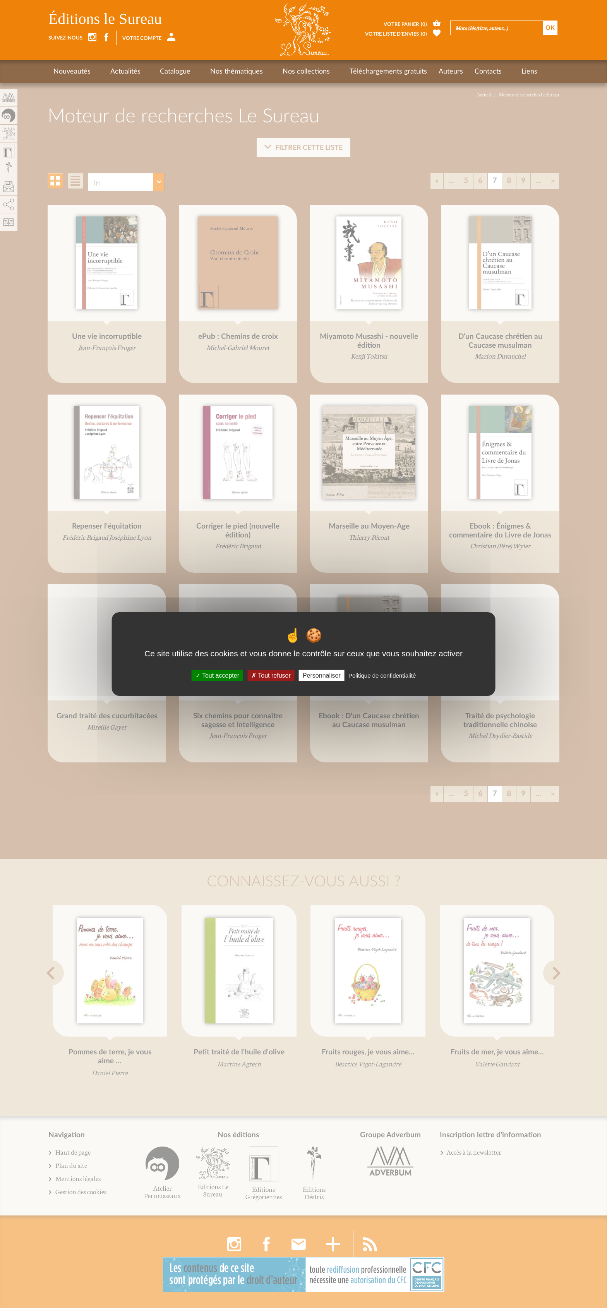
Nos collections (274, 71)
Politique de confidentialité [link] (382, 675)
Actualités (117, 71)
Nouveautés (72, 71)
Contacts (447, 71)
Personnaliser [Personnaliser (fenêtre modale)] (322, 675)
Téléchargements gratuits (348, 71)
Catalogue (159, 71)
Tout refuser (271, 675)
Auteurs (410, 71)
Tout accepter (217, 675)
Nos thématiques (212, 71)
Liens (481, 71)
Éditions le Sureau (105, 18)
